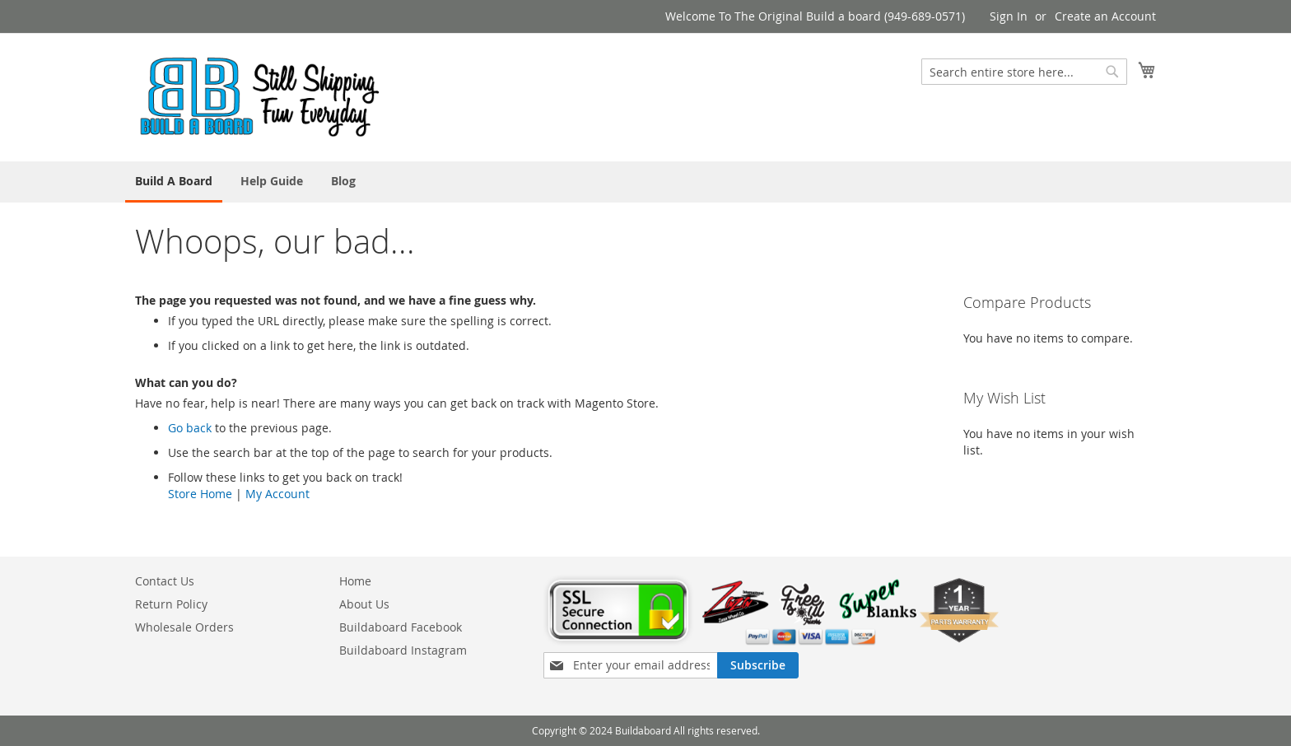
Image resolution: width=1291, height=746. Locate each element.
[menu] (645, 182)
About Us (364, 604)
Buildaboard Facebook (400, 627)
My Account (277, 493)
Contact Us (164, 581)
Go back (190, 428)
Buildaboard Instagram (403, 650)
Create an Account (1105, 16)
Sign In (1009, 16)
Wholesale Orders (184, 627)
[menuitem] (173, 182)
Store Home (200, 493)
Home (355, 581)
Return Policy (171, 604)
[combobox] (1024, 71)
